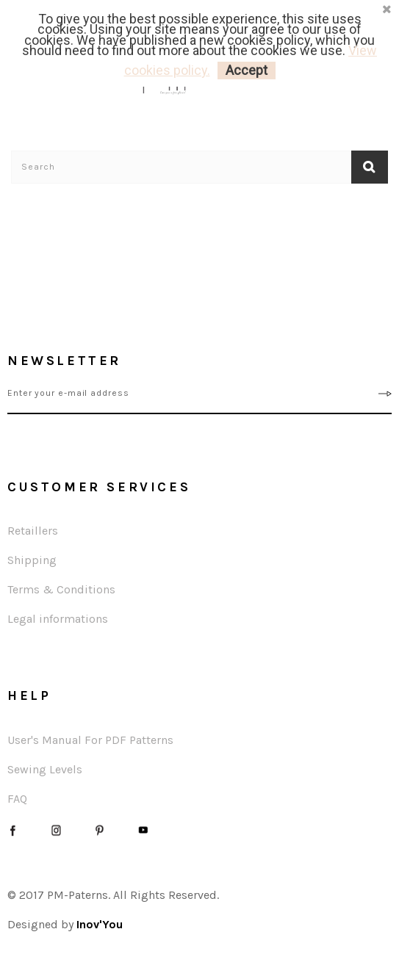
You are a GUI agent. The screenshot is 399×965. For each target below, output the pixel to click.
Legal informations (57, 619)
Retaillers (32, 531)
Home (22, 197)
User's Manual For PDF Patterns (90, 740)
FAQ (17, 799)
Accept (246, 70)
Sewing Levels (44, 769)
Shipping (32, 560)
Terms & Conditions (61, 589)
